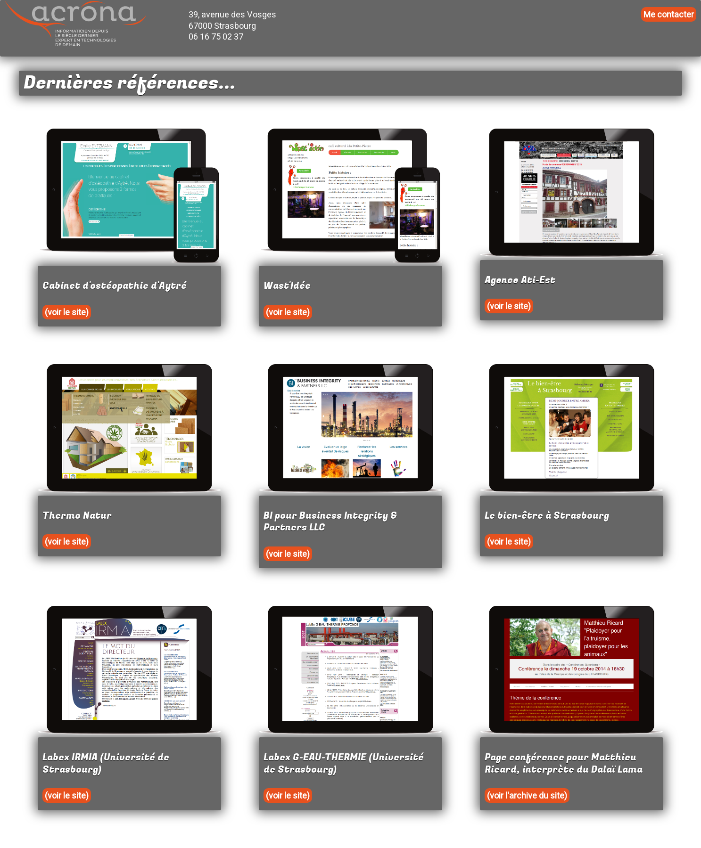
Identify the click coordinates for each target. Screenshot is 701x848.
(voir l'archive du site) (527, 795)
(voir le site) (67, 312)
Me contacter (668, 14)
